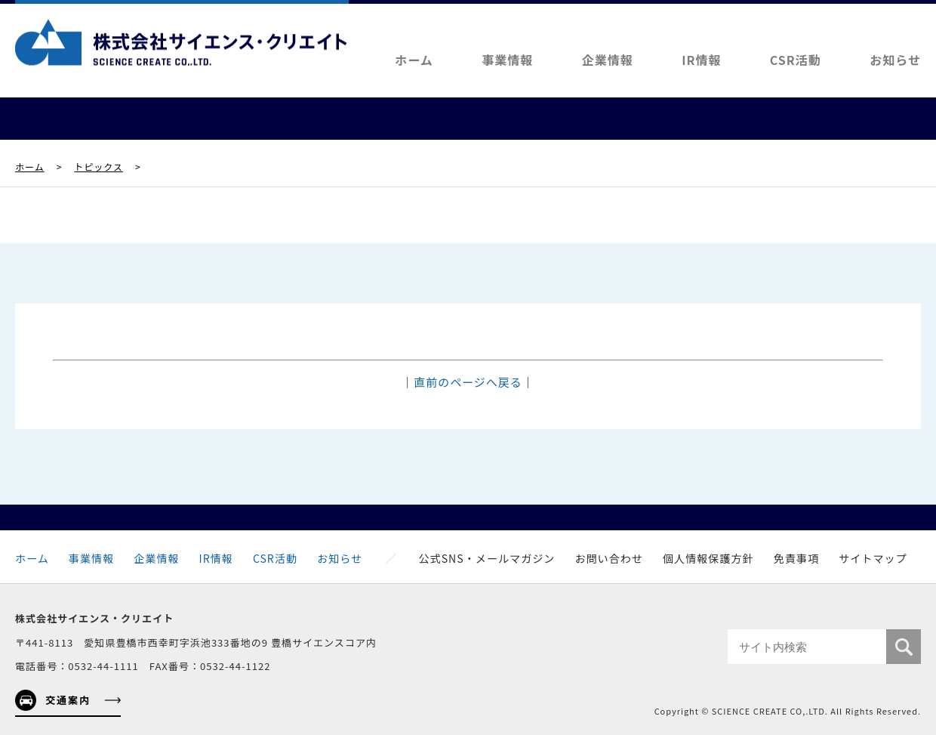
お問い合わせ (608, 558)
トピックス (98, 166)
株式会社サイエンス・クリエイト (181, 42)
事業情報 (507, 60)
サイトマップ (873, 558)
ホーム (414, 60)
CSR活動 (795, 60)
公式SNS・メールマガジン (487, 558)
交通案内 (68, 700)
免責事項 (796, 558)
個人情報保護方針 (708, 558)
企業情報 (607, 60)
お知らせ (895, 60)
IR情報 (701, 60)
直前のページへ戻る (468, 382)
